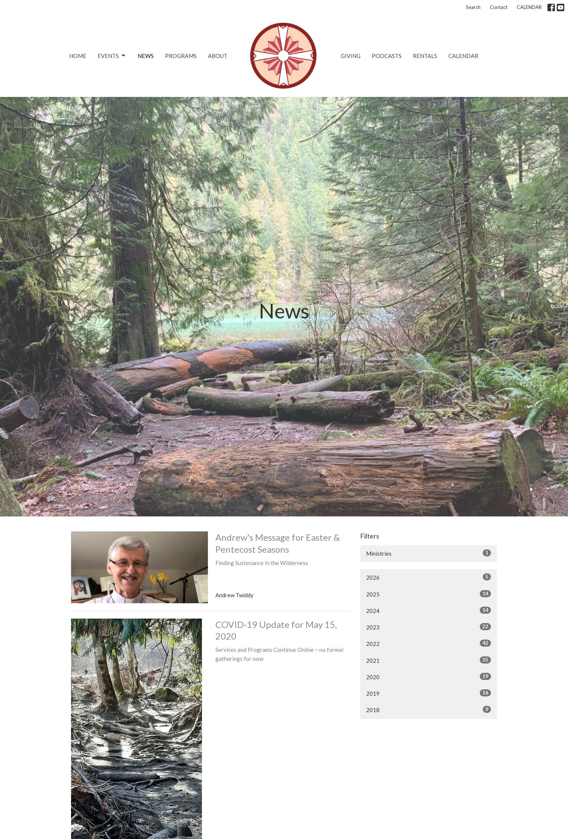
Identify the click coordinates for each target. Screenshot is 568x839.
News (146, 55)
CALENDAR (529, 7)
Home (77, 55)
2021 (428, 660)
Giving (350, 55)
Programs (181, 55)
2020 (428, 676)
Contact (498, 7)
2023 (428, 627)
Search (473, 7)
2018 (428, 709)
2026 (428, 577)
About (217, 55)
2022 (428, 643)
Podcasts (387, 55)
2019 (428, 693)
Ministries (428, 553)
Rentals (425, 55)
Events (112, 56)
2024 (428, 610)
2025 (428, 594)
